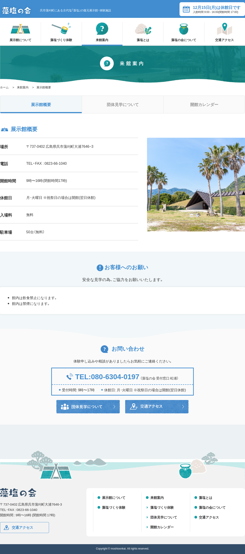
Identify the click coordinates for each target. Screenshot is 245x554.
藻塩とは (143, 32)
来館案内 (102, 32)
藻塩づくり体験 (61, 32)
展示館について (20, 32)
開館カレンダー (204, 104)
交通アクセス (224, 32)
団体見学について (123, 104)
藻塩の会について (183, 32)
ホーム (4, 87)
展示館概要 (41, 104)
